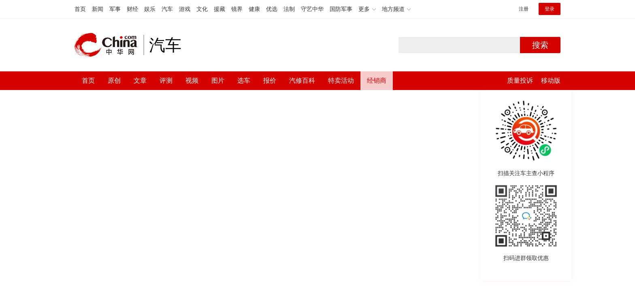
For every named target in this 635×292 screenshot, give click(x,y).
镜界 (237, 9)
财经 (132, 9)
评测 (166, 80)
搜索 (540, 45)
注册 (523, 9)
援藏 (219, 9)
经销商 (376, 80)
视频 (191, 80)
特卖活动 (341, 80)
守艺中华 (312, 9)
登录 (549, 9)
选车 (243, 80)
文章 (140, 80)
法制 (289, 9)
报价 (269, 80)
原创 (114, 80)
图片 (217, 80)
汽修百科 (302, 80)
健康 (254, 9)
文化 (202, 9)
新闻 (97, 9)
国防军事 (341, 9)
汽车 (167, 9)
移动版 (550, 80)
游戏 (184, 9)
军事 (115, 9)
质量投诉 (520, 80)
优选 (271, 9)
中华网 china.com (109, 45)
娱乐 (150, 9)
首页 (80, 9)
